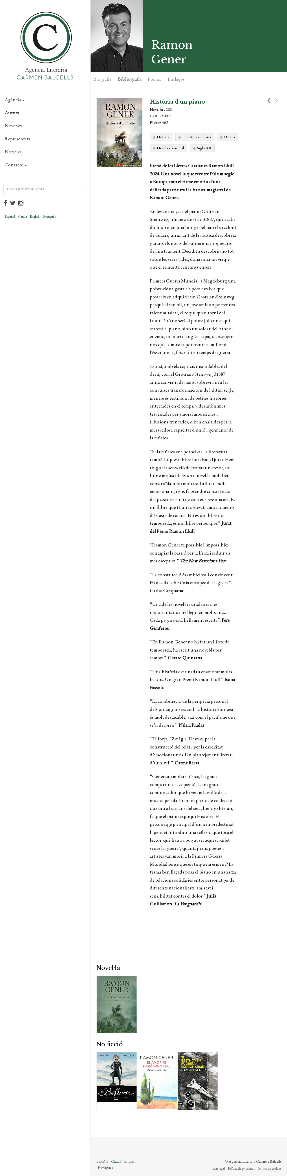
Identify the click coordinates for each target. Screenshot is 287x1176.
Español (10, 216)
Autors (12, 112)
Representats (17, 138)
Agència (15, 99)
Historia (163, 137)
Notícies (13, 151)
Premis (154, 79)
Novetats (14, 125)
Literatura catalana (196, 137)
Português (49, 216)
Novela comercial (170, 148)
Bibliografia (129, 79)
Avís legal (219, 1168)
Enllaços (176, 79)
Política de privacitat (241, 1168)
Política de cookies (269, 1168)
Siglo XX (204, 148)
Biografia (102, 79)
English (35, 216)
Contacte (16, 165)
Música (229, 137)
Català (22, 216)
